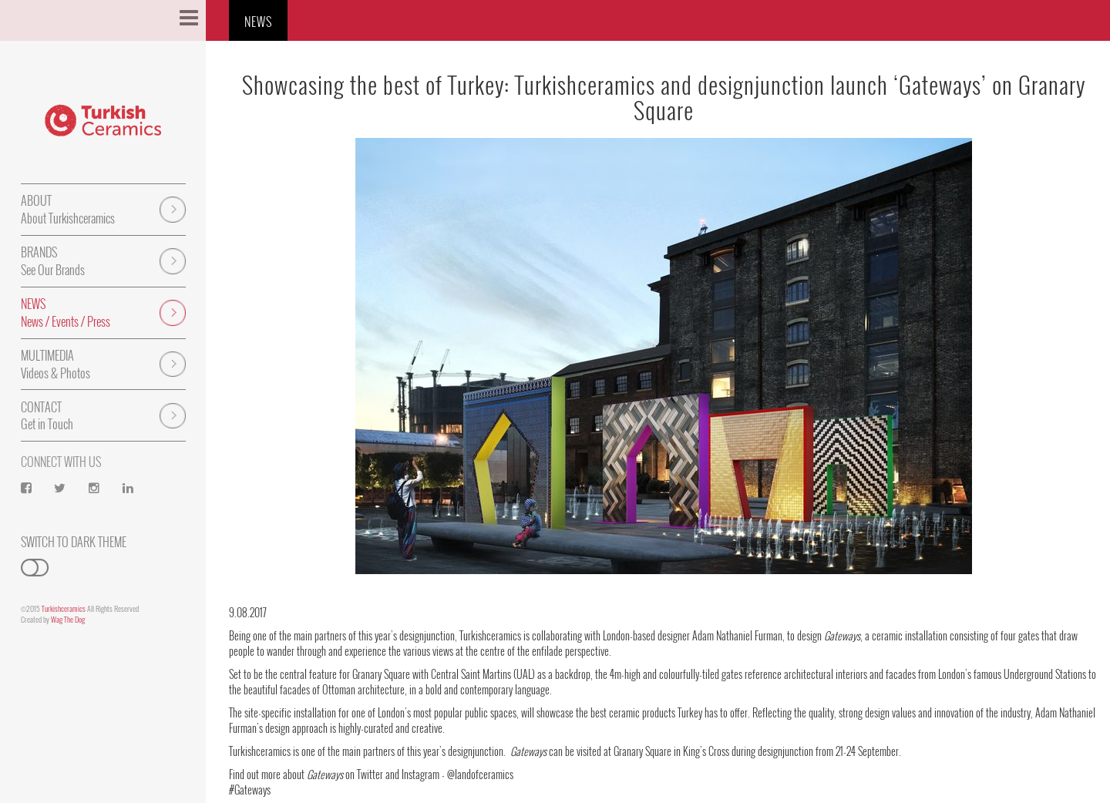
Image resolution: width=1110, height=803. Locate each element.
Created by (53, 619)
